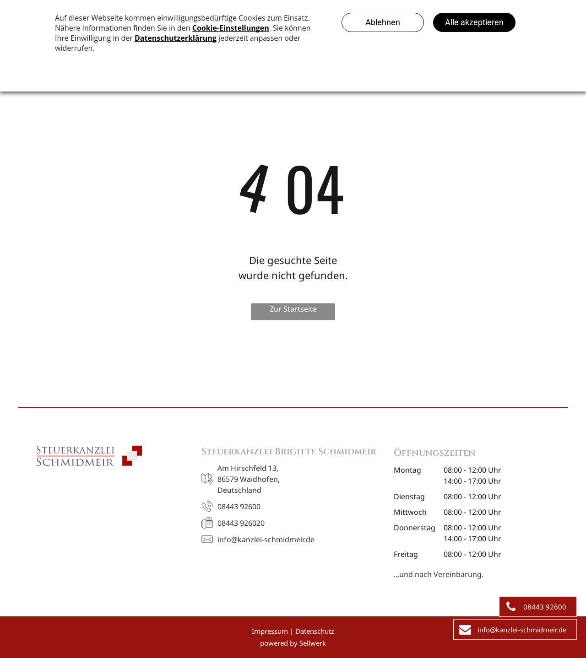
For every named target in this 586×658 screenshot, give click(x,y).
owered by (281, 642)
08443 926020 (241, 523)
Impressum (270, 631)
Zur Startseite (293, 309)
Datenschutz (314, 631)
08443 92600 (238, 507)
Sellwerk (312, 642)
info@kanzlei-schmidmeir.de (266, 539)
